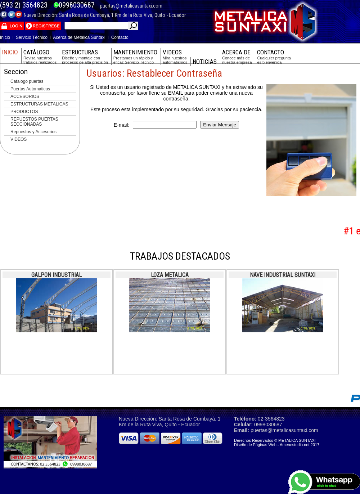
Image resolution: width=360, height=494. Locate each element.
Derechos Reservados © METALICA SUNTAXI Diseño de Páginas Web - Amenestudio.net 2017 (276, 442)
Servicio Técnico (32, 37)
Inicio (5, 37)
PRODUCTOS (24, 111)
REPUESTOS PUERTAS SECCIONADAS (34, 122)
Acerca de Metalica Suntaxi (79, 37)
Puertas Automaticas (30, 88)
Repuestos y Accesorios (33, 131)
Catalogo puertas (26, 81)
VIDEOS (18, 139)
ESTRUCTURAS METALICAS (39, 104)
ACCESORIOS (24, 96)
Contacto (120, 37)
